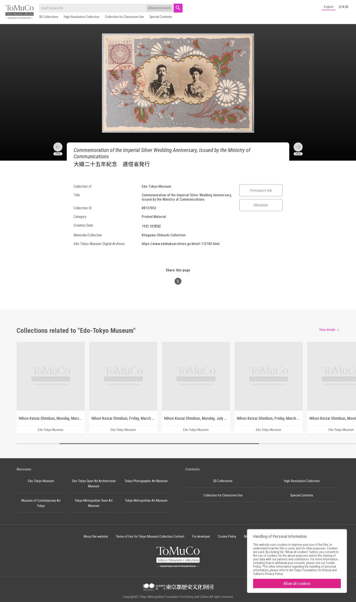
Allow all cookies (297, 583)
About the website (96, 536)
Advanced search (159, 8)
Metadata (261, 205)
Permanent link (261, 190)
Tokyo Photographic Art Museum (146, 481)
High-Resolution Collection (81, 17)
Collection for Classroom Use (124, 17)
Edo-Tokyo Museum (41, 481)
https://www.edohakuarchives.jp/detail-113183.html (181, 244)
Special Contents (160, 17)
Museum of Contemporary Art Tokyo (41, 503)
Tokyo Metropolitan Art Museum (146, 500)
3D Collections (48, 17)
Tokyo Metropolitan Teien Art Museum (94, 503)
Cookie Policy (227, 536)
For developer (201, 536)
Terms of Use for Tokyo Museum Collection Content (150, 536)
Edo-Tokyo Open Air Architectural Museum (94, 483)
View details (327, 330)
